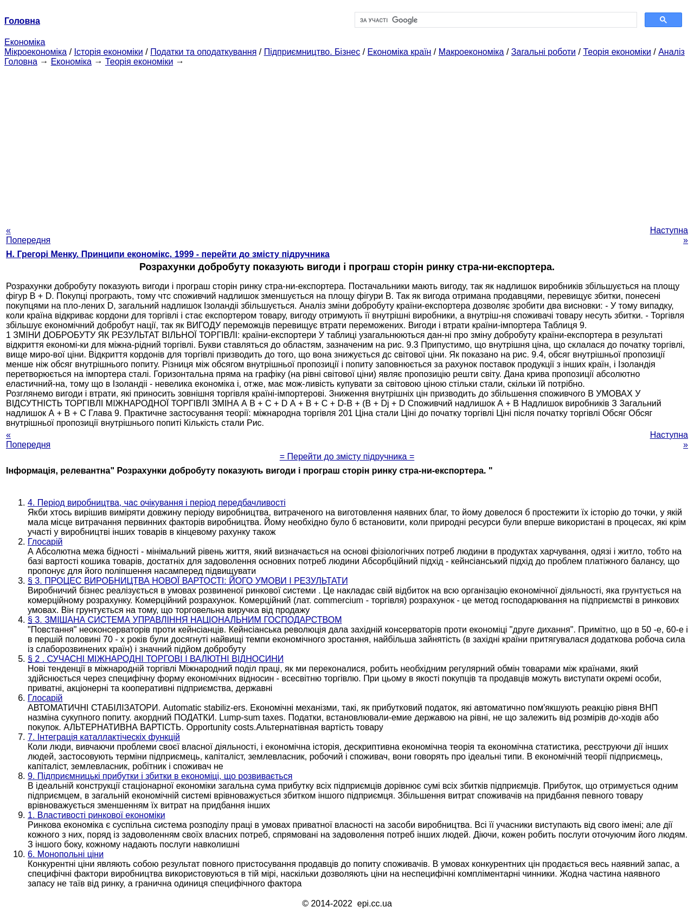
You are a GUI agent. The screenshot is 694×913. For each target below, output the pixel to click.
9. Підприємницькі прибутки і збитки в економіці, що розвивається (160, 776)
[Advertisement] (347, 143)
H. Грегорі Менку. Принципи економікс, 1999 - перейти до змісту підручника (168, 254)
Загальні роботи (543, 51)
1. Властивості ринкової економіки (96, 815)
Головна (20, 61)
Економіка (24, 42)
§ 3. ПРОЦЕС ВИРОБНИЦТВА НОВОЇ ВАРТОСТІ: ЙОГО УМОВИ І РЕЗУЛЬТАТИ (188, 580)
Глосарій (45, 541)
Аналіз (671, 51)
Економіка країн (400, 51)
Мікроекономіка (35, 51)
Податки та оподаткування (203, 51)
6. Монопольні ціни (66, 854)
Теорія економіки (617, 51)
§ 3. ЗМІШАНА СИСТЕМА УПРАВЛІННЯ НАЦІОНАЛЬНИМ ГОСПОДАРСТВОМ (185, 619)
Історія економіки (108, 51)
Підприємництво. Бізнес (312, 51)
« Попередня (28, 235)
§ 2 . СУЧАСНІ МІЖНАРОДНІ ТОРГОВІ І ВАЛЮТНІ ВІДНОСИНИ (156, 658)
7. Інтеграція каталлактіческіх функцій (104, 737)
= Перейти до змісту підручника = (347, 456)
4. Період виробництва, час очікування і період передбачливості (157, 502)
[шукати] (494, 20)
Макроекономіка (471, 51)
